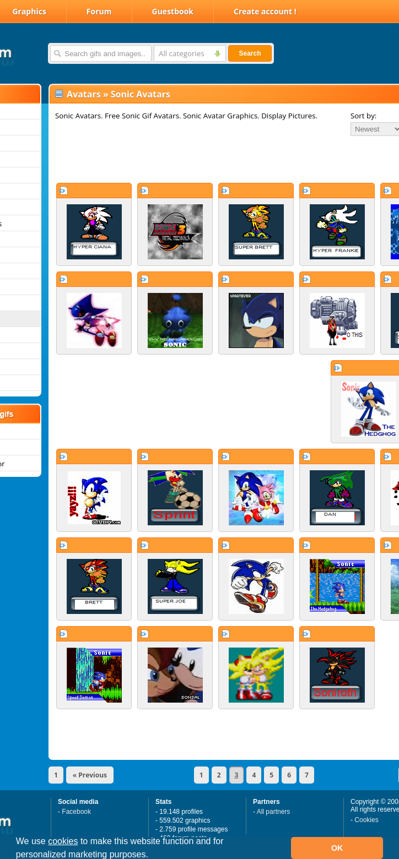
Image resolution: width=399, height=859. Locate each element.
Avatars (84, 94)
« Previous (90, 775)
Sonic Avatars (140, 94)
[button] (152, 855)
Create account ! (265, 11)
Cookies (366, 820)
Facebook (76, 811)
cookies (63, 841)
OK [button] (337, 848)
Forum (99, 11)
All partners (273, 811)
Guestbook (173, 11)
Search (250, 53)
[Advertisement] (192, 159)
